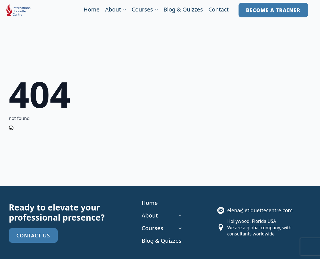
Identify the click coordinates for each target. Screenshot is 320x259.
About (113, 10)
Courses (142, 10)
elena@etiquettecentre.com (260, 210)
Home (92, 10)
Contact (218, 10)
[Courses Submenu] (155, 10)
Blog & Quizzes (183, 10)
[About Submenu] (123, 10)
